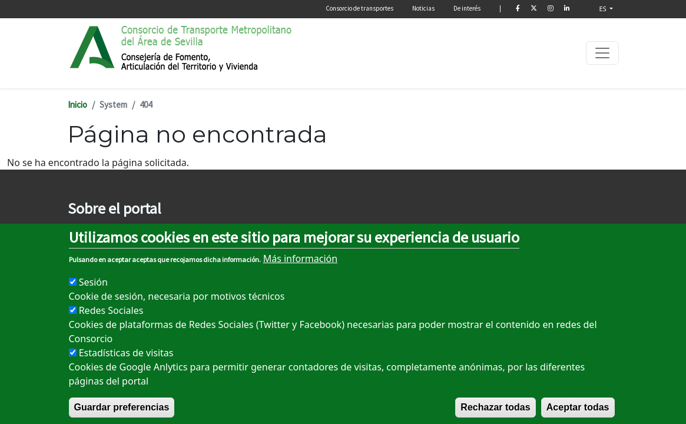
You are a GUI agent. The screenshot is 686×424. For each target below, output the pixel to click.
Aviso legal (87, 233)
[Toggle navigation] (602, 53)
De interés (466, 8)
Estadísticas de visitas (126, 369)
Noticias (423, 8)
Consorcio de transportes (359, 8)
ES (603, 8)
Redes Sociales (111, 326)
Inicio (77, 104)
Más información (300, 275)
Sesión (93, 298)
